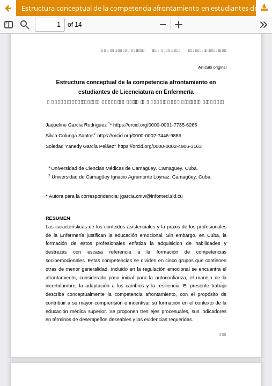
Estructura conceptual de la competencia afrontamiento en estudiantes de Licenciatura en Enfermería (146, 8)
